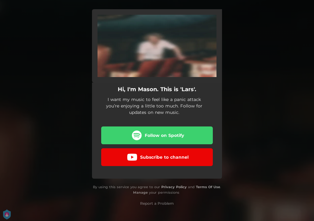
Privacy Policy (174, 187)
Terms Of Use (208, 187)
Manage (140, 192)
